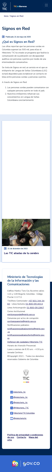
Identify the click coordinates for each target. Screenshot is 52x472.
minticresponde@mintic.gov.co (21, 314)
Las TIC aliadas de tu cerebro (21, 253)
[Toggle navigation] (46, 5)
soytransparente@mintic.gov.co (21, 321)
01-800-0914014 (34, 304)
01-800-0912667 (35, 307)
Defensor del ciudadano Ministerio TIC (24, 341)
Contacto (21, 437)
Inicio (6, 16)
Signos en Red (16, 16)
